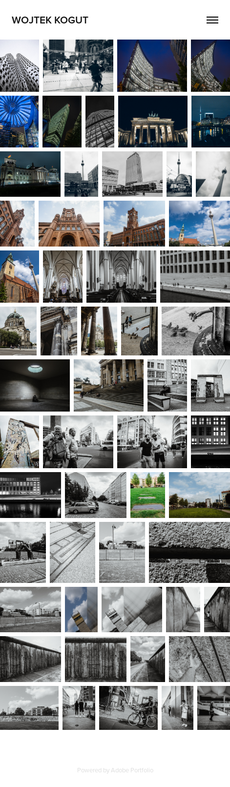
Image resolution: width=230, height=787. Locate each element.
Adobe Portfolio (132, 770)
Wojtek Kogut (50, 19)
